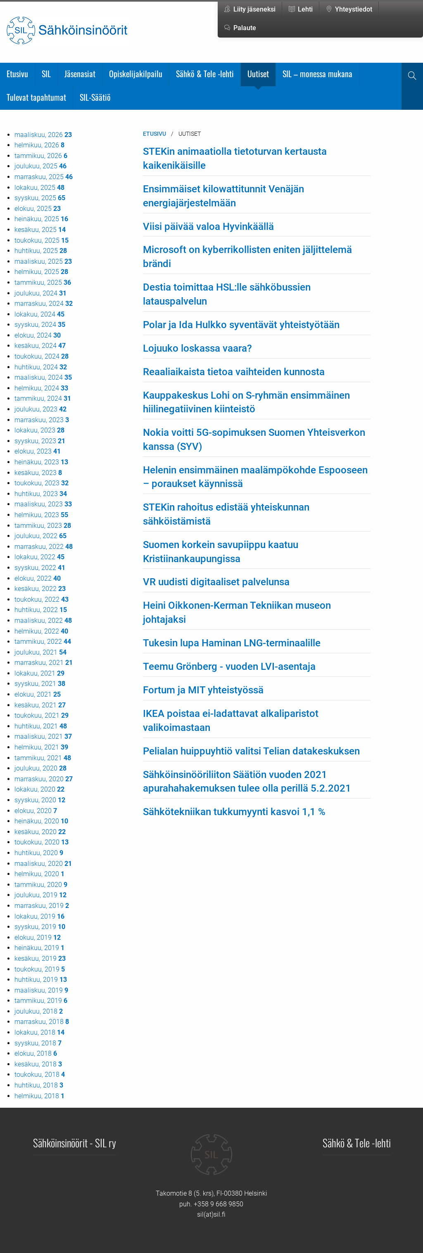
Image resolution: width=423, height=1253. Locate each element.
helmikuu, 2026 (39, 145)
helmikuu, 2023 (41, 515)
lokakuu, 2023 (39, 430)
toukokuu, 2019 (39, 969)
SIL (46, 73)
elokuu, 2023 (37, 451)
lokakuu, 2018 (39, 1032)
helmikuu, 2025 (41, 272)
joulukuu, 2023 (40, 409)
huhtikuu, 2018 (38, 1085)
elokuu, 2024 (37, 335)
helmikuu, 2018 (39, 1096)
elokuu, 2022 (37, 578)
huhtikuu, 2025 (40, 251)
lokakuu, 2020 (39, 789)
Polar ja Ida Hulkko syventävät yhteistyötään (241, 325)
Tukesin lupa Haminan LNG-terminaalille (232, 643)
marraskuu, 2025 (43, 177)
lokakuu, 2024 (39, 314)
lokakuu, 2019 (39, 916)
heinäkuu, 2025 (41, 219)
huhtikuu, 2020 (38, 853)
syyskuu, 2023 (39, 441)
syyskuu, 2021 (39, 684)
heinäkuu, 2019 (39, 948)
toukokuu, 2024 (41, 356)
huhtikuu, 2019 (40, 979)
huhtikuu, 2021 (40, 726)
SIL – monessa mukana (317, 73)
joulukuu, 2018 (38, 1011)
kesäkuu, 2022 (40, 589)
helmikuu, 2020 (39, 874)
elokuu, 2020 (35, 811)
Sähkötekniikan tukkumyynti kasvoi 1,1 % (234, 812)
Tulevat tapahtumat (36, 97)
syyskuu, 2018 (38, 1043)
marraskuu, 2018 (41, 1022)
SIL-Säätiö (95, 97)
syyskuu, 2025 (39, 198)
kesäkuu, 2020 (40, 832)
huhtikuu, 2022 (40, 610)
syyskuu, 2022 (39, 568)
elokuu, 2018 (35, 1053)
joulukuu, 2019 (40, 895)
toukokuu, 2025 (41, 240)
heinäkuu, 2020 (41, 821)
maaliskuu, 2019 (41, 990)
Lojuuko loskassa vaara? (197, 348)
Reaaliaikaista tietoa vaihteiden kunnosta (234, 372)
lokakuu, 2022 (39, 557)
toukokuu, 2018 (39, 1074)
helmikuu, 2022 (41, 631)
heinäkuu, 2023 (41, 462)
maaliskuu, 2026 (43, 135)
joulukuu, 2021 (40, 652)
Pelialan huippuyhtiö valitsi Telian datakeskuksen (251, 751)
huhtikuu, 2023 (40, 494)
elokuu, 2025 (37, 209)
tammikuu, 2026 (40, 156)
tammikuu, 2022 (42, 641)
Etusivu (17, 73)
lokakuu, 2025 (39, 187)
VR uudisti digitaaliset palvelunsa (216, 582)
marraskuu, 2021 (43, 663)
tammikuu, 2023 (42, 526)
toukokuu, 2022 (41, 599)
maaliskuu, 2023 (43, 504)
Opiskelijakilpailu (135, 73)
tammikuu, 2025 (42, 282)
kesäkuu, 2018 (38, 1064)
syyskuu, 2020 (39, 800)
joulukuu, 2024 (40, 293)
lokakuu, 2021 (39, 673)
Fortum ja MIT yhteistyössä (203, 690)
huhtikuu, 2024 (40, 367)
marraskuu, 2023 (41, 420)
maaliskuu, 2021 (43, 736)
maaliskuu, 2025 (43, 261)
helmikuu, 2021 (41, 747)
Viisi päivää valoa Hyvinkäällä (208, 226)
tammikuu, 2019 (40, 1001)
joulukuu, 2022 (40, 536)
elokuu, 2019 (37, 937)
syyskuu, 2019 (39, 927)
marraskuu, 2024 (43, 303)
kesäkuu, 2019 (40, 958)
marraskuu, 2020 (43, 779)
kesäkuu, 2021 (40, 705)
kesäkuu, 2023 (38, 473)
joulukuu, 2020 (40, 768)
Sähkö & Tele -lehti (205, 73)
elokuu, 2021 (37, 694)
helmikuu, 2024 (41, 388)
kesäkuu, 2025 (40, 230)
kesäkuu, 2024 (40, 346)
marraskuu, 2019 (41, 906)
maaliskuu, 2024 (43, 377)
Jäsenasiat (79, 73)
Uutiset (258, 73)
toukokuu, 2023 (41, 483)
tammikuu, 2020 (40, 885)
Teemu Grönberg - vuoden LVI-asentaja (229, 666)
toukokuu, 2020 (41, 842)
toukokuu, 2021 (41, 715)
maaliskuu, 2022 (43, 620)
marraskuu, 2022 (43, 547)
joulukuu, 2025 (40, 166)
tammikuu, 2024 (42, 398)
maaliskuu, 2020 (43, 864)
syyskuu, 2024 (39, 325)
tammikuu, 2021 (42, 758)
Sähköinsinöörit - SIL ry (74, 1142)
